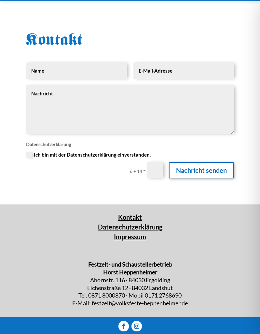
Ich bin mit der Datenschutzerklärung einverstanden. (88, 155)
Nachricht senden (201, 170)
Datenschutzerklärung (130, 227)
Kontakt (130, 217)
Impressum (130, 237)
